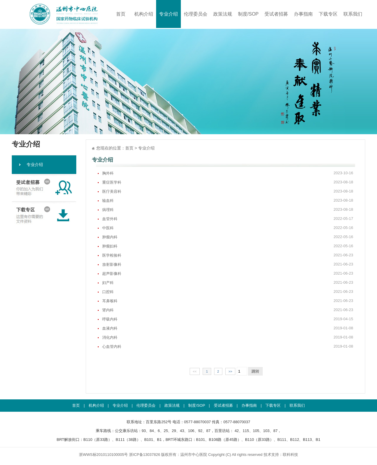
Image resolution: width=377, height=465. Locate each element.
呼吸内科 (227, 319)
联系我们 (352, 13)
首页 (120, 13)
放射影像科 (227, 264)
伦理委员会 (195, 13)
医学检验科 (227, 255)
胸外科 (227, 173)
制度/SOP (248, 13)
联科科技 (290, 454)
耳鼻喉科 (227, 300)
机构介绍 (143, 13)
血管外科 (227, 218)
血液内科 (227, 328)
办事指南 (303, 13)
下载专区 (328, 13)
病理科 (227, 209)
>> (230, 371)
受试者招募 (276, 13)
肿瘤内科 (227, 237)
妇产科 (227, 282)
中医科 (227, 227)
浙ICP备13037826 (144, 454)
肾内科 (227, 310)
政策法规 (222, 13)
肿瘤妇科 (227, 246)
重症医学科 (227, 182)
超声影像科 (227, 273)
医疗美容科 (227, 191)
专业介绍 (168, 13)
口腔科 (227, 291)
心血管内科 (227, 346)
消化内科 (227, 337)
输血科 (227, 200)
